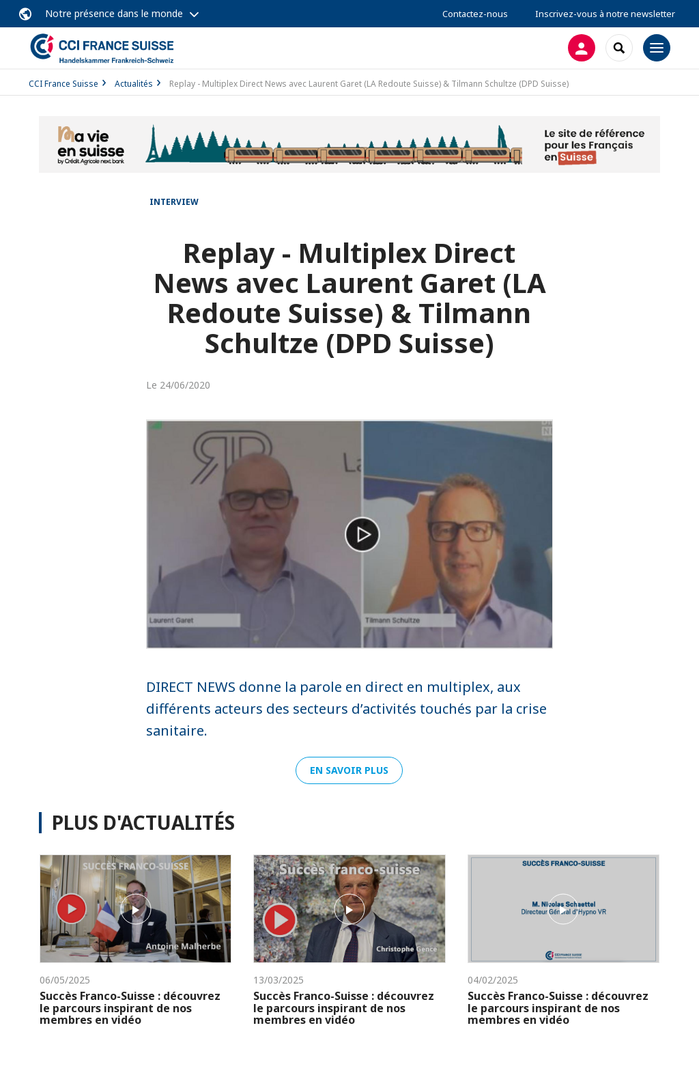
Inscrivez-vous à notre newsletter (605, 14)
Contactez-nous (475, 14)
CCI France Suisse (63, 83)
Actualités (134, 83)
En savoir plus (349, 770)
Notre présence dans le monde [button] (114, 13)
